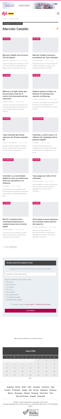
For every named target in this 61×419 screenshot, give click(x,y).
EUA (30, 390)
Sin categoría (38, 118)
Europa (35, 390)
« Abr (30, 378)
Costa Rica (45, 387)
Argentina (10, 387)
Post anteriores (10, 247)
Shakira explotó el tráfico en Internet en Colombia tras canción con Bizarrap (44, 93)
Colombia (36, 387)
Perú (51, 393)
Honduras (52, 390)
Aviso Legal (29, 304)
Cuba (52, 387)
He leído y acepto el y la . (30, 304)
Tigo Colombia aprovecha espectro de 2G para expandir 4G (15, 137)
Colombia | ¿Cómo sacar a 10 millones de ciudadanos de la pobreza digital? (45, 137)
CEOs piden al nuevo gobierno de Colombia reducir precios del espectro (45, 221)
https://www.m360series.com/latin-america (28, 338)
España (24, 390)
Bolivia (17, 387)
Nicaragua (18, 393)
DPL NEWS (6, 39)
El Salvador (16, 390)
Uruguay (33, 396)
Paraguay (34, 393)
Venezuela (41, 396)
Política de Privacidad (43, 304)
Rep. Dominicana (22, 396)
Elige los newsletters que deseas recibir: (18, 279)
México (10, 393)
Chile (29, 387)
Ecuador (8, 390)
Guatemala (44, 390)
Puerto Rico (44, 393)
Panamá (27, 393)
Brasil (24, 387)
